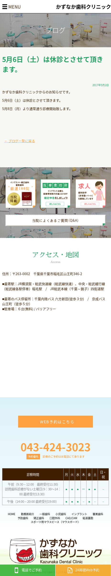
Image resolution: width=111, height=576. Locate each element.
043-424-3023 (55, 447)
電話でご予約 (28, 569)
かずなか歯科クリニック (83, 6)
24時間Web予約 (83, 569)
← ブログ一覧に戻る (19, 140)
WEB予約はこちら (57, 421)
